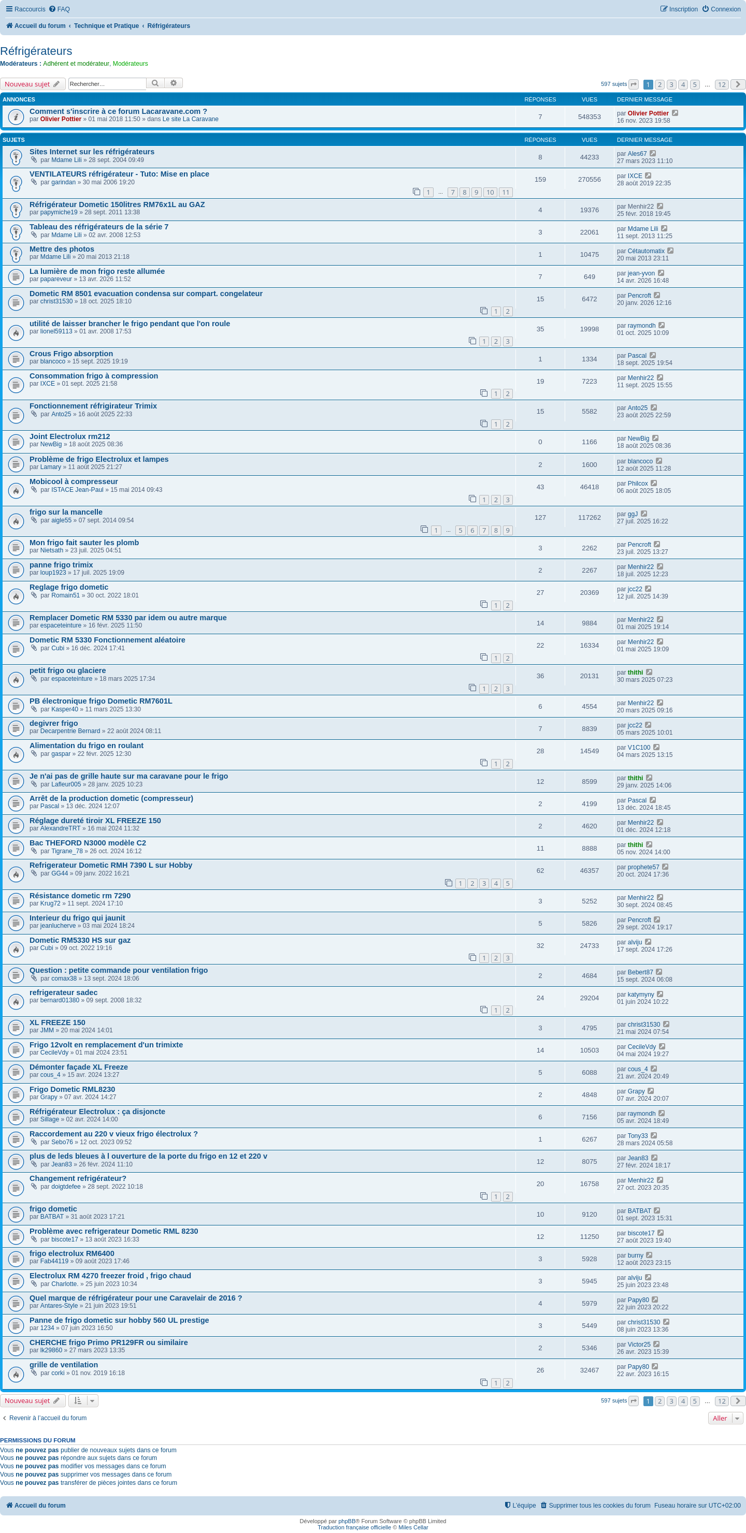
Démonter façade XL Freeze (79, 1067)
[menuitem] (59, 10)
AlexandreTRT (60, 828)
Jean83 (61, 1164)
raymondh (642, 325)
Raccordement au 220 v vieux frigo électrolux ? (114, 1134)
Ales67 (637, 153)
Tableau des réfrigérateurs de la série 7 (99, 227)
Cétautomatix (646, 251)
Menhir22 (641, 378)
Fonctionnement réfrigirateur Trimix (93, 406)
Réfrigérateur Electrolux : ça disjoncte (97, 1111)
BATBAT (52, 1216)
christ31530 (56, 301)
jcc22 (635, 589)
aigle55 (61, 520)
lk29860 (51, 1350)
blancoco (52, 361)
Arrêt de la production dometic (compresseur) (111, 798)
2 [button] (660, 84)
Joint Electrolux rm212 (70, 436)
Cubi (57, 648)
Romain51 (65, 595)
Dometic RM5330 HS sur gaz (80, 940)
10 (490, 192)
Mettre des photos (62, 249)
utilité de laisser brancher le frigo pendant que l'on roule (130, 323)
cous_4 (50, 1074)
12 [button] (722, 84)
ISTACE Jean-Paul (77, 489)
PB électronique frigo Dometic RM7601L (101, 701)
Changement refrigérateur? (78, 1178)
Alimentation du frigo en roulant (87, 745)
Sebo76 (62, 1142)
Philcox (638, 483)
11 (506, 192)
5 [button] (695, 84)
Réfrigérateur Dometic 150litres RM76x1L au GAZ (117, 204)
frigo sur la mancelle (66, 512)
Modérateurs (130, 63)
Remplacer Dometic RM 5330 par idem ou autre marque (128, 618)
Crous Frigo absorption (71, 353)
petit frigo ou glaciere (68, 670)
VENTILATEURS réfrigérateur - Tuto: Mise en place (119, 174)
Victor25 (639, 1344)
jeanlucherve (58, 925)
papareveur (56, 279)
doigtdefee (66, 1186)
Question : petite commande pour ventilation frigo (119, 970)
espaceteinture (60, 625)
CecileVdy (54, 1052)
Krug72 (50, 903)
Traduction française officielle (354, 1527)
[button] (633, 84)
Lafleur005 (66, 784)
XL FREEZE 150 (57, 1022)
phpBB (346, 1521)
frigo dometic (53, 1209)
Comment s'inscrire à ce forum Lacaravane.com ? (118, 111)
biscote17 (64, 1239)
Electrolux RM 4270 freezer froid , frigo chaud (110, 1276)
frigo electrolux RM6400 (72, 1253)
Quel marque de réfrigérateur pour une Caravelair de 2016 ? (136, 1298)
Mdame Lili (66, 160)
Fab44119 (54, 1261)
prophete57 (643, 867)
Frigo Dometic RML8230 (72, 1089)
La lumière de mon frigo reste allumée (97, 271)
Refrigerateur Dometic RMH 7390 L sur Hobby (111, 865)
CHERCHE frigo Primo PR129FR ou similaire (109, 1342)
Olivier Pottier (60, 119)
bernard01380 (59, 1000)
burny (635, 1255)
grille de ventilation (64, 1365)
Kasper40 (64, 709)
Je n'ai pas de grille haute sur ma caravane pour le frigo (129, 776)
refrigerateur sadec (64, 992)
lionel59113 (56, 331)
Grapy (49, 1097)
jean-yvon (641, 273)
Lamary (50, 467)
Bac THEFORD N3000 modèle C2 (88, 843)
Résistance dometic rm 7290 (80, 896)
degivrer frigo (54, 723)
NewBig (51, 444)
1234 (47, 1328)
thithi (635, 672)
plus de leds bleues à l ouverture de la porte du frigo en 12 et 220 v (148, 1156)
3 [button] (671, 84)
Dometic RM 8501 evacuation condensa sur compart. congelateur (146, 293)
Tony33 (638, 1136)
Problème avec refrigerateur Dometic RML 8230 (114, 1231)
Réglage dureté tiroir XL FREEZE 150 (95, 820)
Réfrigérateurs (36, 51)
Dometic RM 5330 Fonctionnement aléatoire (107, 640)
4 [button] (683, 84)
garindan (63, 182)
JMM (47, 1030)
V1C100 (639, 747)
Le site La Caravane (191, 119)
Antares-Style (59, 1305)
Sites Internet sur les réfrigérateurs (92, 152)
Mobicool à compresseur (74, 481)
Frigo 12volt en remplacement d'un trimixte (106, 1045)
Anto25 (61, 414)
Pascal (637, 355)
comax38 (64, 978)
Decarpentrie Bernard (70, 731)
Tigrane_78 (67, 851)
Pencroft (639, 295)
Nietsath (51, 550)
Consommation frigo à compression (94, 376)
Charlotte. (64, 1284)
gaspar (60, 753)
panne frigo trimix (61, 565)
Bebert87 (640, 972)
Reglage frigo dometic (69, 587)
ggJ (633, 514)
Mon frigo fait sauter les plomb (84, 542)
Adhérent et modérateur (76, 63)
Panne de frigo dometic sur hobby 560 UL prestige (119, 1320)
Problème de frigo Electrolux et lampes (99, 459)
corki (58, 1373)
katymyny (641, 994)
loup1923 (53, 572)
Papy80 (638, 1300)
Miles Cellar (413, 1527)
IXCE (635, 176)
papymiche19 (59, 212)
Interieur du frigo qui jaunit (77, 918)
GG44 (59, 873)
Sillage (49, 1119)
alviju (635, 942)
